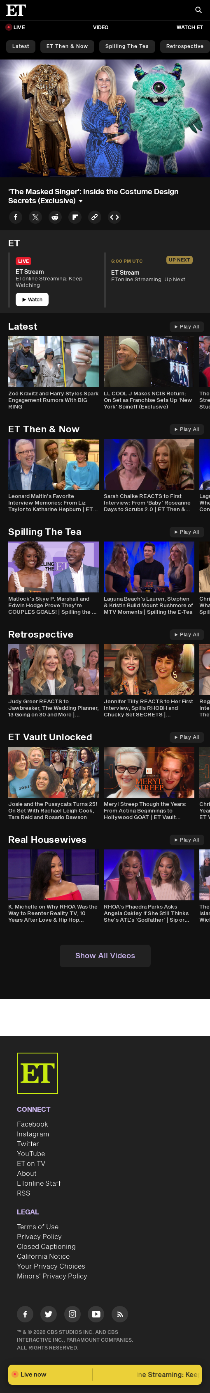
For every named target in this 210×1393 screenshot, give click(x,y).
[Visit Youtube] (96, 1315)
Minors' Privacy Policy (52, 1276)
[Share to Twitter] (35, 218)
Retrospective (185, 46)
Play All (187, 327)
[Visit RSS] (120, 1315)
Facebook (32, 1124)
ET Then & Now (67, 46)
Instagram (33, 1134)
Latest (20, 46)
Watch (32, 300)
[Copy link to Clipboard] (94, 218)
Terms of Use (37, 1227)
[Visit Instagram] (72, 1315)
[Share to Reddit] (55, 218)
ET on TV (31, 1164)
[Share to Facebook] (15, 218)
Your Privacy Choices (51, 1266)
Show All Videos (105, 956)
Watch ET (190, 28)
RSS (23, 1193)
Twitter (28, 1144)
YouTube (31, 1154)
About (27, 1174)
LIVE (19, 28)
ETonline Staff (39, 1184)
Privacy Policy (39, 1237)
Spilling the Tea (127, 46)
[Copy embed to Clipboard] (114, 218)
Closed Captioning (46, 1247)
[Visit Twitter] (48, 1315)
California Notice (43, 1257)
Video (101, 28)
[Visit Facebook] (25, 1315)
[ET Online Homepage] (18, 10)
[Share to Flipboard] (75, 218)
